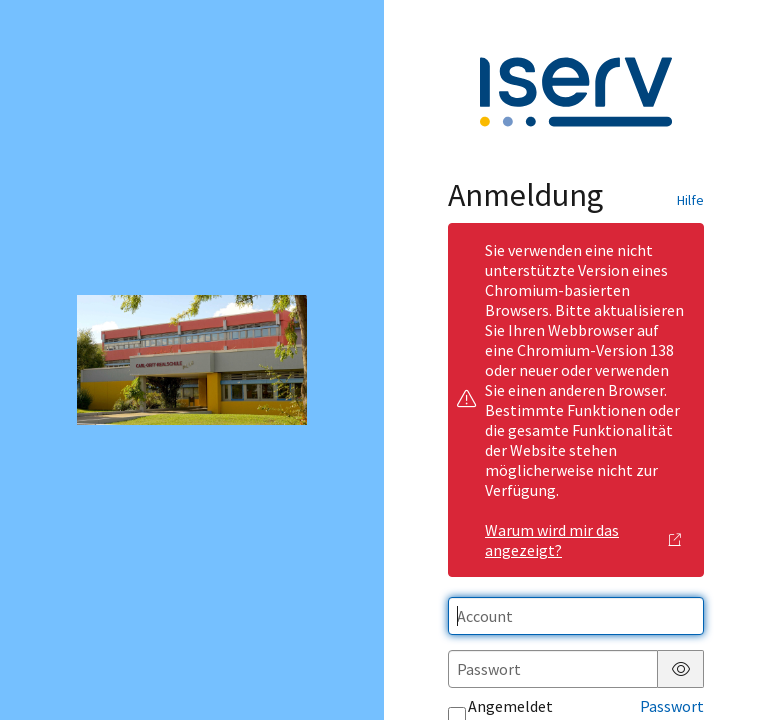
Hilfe (690, 200)
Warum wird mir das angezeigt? (583, 540)
